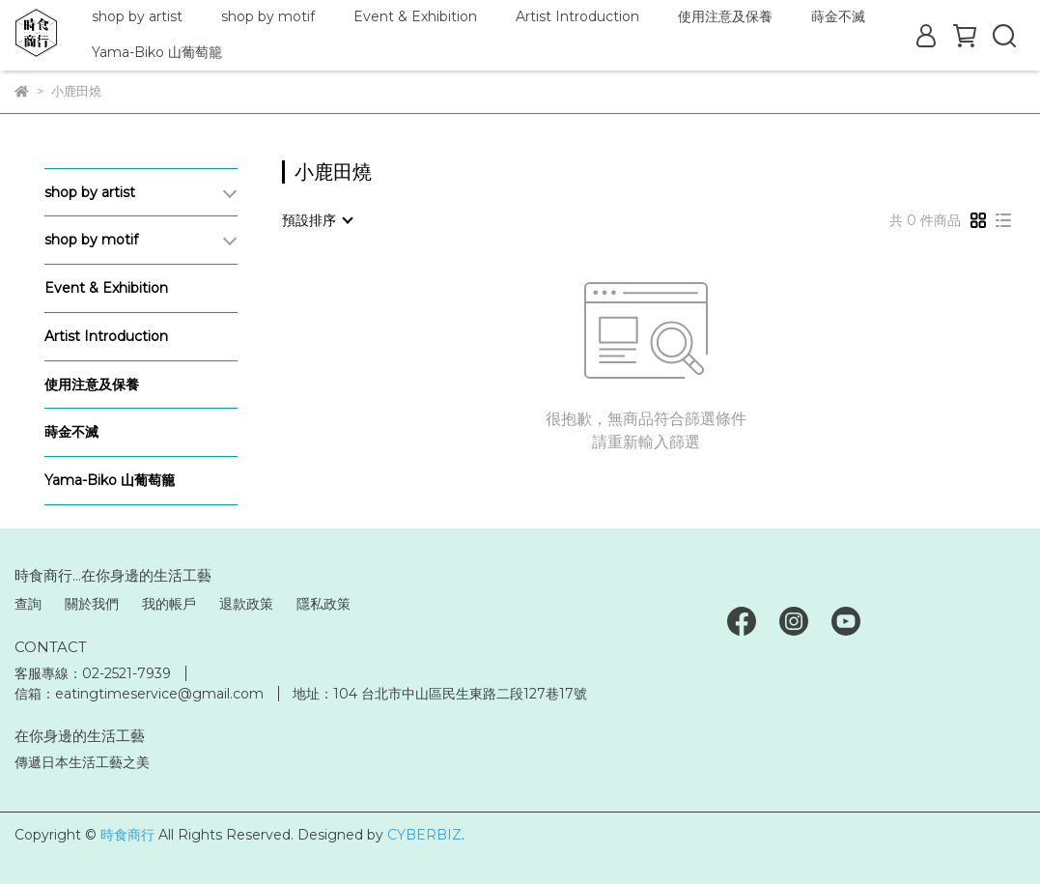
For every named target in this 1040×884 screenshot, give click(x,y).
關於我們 (92, 604)
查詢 (28, 604)
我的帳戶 (169, 604)
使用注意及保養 (725, 16)
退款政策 (246, 604)
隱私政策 (323, 604)
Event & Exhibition (415, 16)
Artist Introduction (577, 16)
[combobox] (316, 220)
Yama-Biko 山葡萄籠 (157, 52)
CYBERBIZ (424, 834)
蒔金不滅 (838, 16)
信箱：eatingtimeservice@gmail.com (139, 693)
